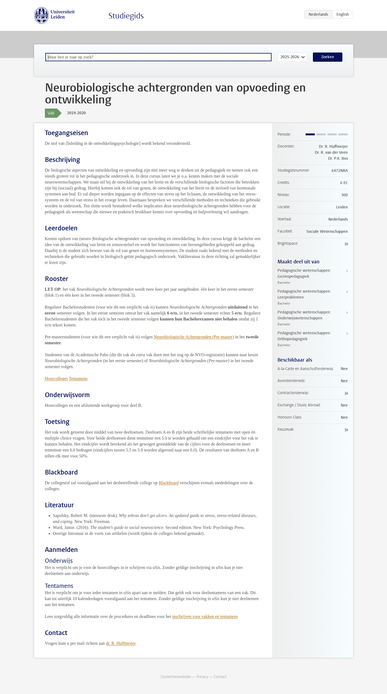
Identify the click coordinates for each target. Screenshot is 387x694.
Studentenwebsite (176, 676)
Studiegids (126, 16)
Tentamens (78, 378)
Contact (220, 676)
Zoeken (327, 57)
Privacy (202, 676)
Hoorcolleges (56, 378)
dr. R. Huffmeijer (120, 643)
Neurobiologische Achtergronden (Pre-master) (194, 337)
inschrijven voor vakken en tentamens (205, 616)
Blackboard (169, 482)
